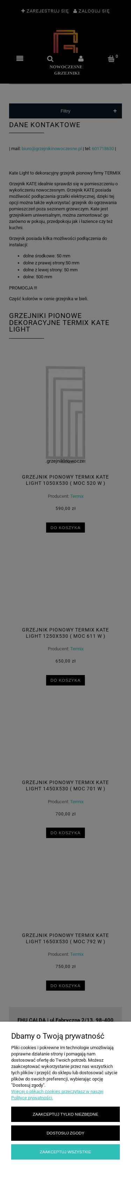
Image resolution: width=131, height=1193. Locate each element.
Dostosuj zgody (65, 1133)
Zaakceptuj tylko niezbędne (65, 1114)
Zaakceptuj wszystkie (65, 1151)
